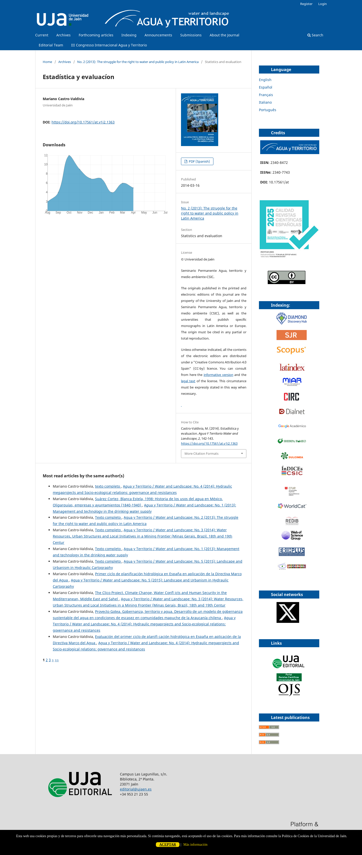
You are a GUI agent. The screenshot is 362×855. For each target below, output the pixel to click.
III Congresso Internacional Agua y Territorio (109, 45)
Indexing (129, 35)
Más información (195, 844)
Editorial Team (51, 45)
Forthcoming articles (96, 35)
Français (266, 94)
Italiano (265, 102)
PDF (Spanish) (199, 161)
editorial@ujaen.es (136, 789)
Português (267, 109)
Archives (63, 35)
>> (57, 659)
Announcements (158, 35)
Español (265, 87)
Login (322, 4)
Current (41, 35)
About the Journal (224, 35)
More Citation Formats (201, 453)
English (265, 79)
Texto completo (108, 517)
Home (47, 61)
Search (315, 35)
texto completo (108, 486)
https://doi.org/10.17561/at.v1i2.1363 (83, 122)
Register (306, 4)
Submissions (191, 35)
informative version (218, 374)
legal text (188, 381)
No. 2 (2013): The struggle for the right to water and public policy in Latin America (138, 61)
